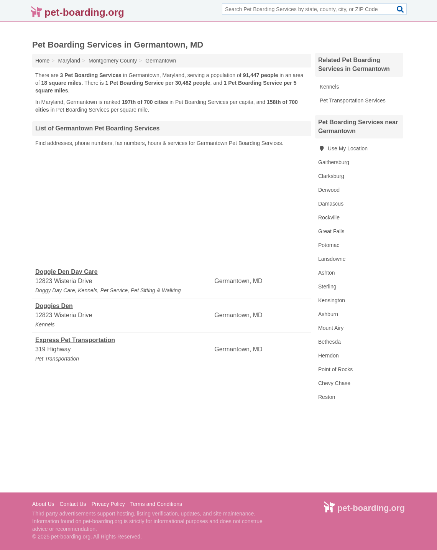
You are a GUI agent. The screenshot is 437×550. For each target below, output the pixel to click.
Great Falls (331, 231)
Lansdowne (332, 259)
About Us (43, 504)
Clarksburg (331, 176)
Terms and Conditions (156, 504)
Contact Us (72, 504)
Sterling (327, 286)
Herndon (328, 355)
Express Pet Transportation (75, 340)
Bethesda (329, 342)
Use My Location (343, 148)
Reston (326, 397)
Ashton (326, 273)
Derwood (329, 190)
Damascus (330, 204)
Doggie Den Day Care (66, 271)
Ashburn (328, 314)
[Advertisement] (171, 207)
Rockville (329, 217)
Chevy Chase (334, 383)
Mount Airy (330, 328)
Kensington (331, 300)
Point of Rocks (335, 369)
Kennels (328, 87)
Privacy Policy (108, 504)
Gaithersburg (333, 162)
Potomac (328, 245)
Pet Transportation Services (352, 100)
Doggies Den (54, 306)
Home (42, 61)
